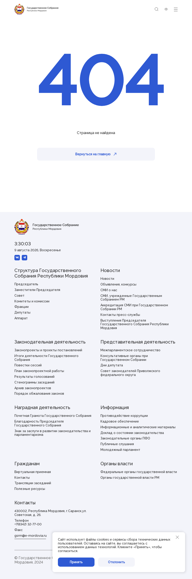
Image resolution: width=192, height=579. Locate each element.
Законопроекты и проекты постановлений (48, 350)
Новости (110, 270)
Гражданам (27, 463)
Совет (19, 295)
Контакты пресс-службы (120, 315)
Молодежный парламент (120, 450)
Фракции (21, 307)
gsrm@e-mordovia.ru (30, 535)
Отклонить (116, 562)
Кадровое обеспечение (119, 421)
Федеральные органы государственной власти (138, 472)
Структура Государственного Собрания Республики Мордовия (51, 273)
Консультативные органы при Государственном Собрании (124, 358)
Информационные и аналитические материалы (138, 427)
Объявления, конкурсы (118, 284)
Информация (114, 407)
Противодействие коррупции (124, 416)
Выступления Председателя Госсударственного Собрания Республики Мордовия (134, 324)
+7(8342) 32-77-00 (28, 524)
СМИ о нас (108, 290)
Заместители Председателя (37, 290)
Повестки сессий (28, 365)
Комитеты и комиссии (31, 301)
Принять (76, 562)
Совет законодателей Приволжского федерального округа (130, 373)
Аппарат (21, 318)
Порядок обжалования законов (39, 393)
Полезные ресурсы (29, 489)
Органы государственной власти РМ (129, 477)
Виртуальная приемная (32, 472)
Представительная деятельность (137, 342)
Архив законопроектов (32, 388)
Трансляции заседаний (32, 483)
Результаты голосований (34, 376)
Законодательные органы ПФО (125, 438)
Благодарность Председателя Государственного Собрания (39, 423)
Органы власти (116, 463)
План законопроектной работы (39, 371)
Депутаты (22, 312)
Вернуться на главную (95, 154)
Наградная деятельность (42, 407)
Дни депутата (111, 365)
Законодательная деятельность (50, 342)
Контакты (22, 477)
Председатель (26, 284)
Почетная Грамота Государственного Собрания (52, 416)
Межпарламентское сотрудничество (130, 350)
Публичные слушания (117, 444)
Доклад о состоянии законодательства (132, 433)
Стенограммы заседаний (34, 382)
